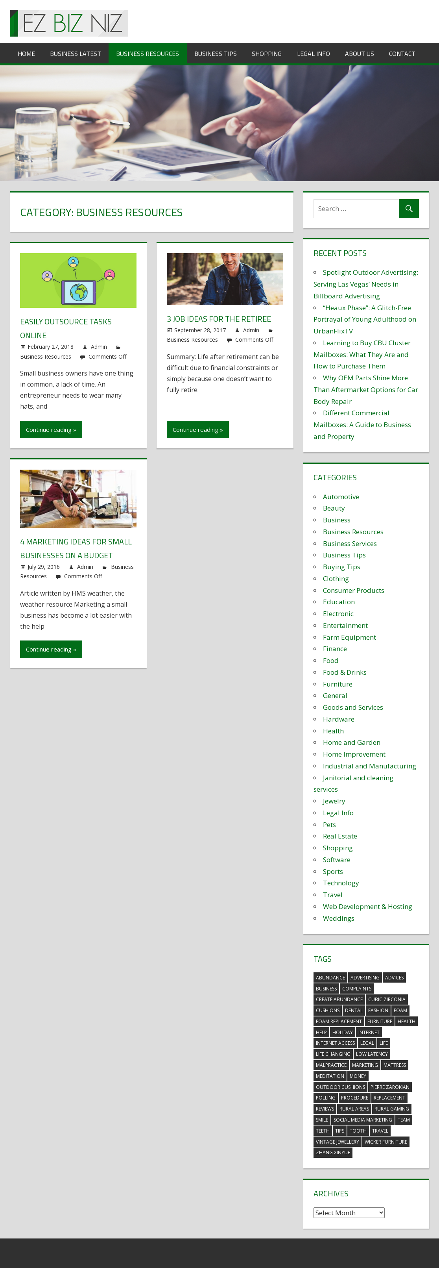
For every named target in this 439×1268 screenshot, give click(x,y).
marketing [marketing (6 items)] (365, 1065)
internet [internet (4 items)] (369, 1032)
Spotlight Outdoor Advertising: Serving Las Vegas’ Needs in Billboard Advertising (366, 284)
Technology (341, 882)
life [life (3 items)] (384, 1043)
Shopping (267, 53)
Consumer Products (353, 590)
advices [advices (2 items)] (394, 977)
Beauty (334, 508)
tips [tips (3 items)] (339, 1130)
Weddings (338, 918)
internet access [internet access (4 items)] (335, 1043)
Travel (333, 894)
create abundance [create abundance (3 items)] (339, 999)
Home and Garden (351, 742)
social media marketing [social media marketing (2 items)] (363, 1119)
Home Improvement (354, 754)
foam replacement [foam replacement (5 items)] (339, 1021)
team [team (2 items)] (404, 1119)
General (335, 695)
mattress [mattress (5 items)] (395, 1065)
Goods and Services (353, 707)
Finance (335, 648)
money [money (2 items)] (358, 1076)
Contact (402, 53)
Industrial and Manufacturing (369, 765)
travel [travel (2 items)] (380, 1130)
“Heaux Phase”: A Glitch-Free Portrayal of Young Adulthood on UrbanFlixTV (365, 319)
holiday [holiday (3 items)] (342, 1032)
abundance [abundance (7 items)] (330, 977)
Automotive (341, 496)
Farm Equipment (349, 637)
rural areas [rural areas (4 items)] (354, 1108)
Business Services (350, 543)
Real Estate (340, 835)
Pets (329, 824)
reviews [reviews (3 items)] (325, 1108)
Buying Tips (341, 566)
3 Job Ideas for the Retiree (219, 319)
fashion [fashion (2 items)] (378, 1010)
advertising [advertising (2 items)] (365, 977)
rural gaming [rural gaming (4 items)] (391, 1108)
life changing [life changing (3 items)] (333, 1054)
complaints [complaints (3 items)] (356, 988)
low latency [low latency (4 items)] (372, 1054)
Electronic (338, 613)
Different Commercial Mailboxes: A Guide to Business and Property (362, 424)
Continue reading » (51, 429)
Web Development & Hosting (367, 906)
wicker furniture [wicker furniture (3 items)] (386, 1141)
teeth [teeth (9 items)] (323, 1130)
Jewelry (334, 800)
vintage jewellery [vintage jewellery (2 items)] (337, 1141)
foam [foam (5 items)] (400, 1010)
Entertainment (345, 625)
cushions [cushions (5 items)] (327, 1010)
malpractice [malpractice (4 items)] (331, 1065)
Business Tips (215, 53)
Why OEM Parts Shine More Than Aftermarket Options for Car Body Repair (366, 389)
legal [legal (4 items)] (367, 1043)
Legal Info (313, 53)
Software (336, 859)
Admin (99, 346)
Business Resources (147, 53)
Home (26, 53)
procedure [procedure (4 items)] (354, 1097)
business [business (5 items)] (326, 988)
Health (333, 730)
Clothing (336, 578)
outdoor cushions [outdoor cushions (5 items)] (340, 1087)
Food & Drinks (345, 672)
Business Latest (75, 53)
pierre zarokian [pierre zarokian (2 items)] (390, 1087)
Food (331, 660)
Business (336, 519)
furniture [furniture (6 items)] (379, 1021)
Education (339, 601)
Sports (333, 871)
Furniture (337, 684)
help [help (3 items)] (321, 1032)
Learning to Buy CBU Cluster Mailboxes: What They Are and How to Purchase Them (362, 354)
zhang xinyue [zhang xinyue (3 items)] (333, 1152)
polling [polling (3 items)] (326, 1097)
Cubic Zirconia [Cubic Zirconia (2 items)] (387, 999)
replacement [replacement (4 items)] (389, 1097)
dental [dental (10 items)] (354, 1010)
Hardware (338, 719)
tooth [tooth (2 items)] (358, 1130)
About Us (359, 53)
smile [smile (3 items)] (322, 1119)
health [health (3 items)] (406, 1021)
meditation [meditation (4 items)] (330, 1076)
